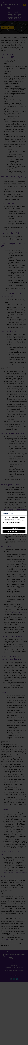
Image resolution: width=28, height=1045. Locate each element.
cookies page (6, 524)
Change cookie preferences (14, 531)
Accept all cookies (14, 528)
